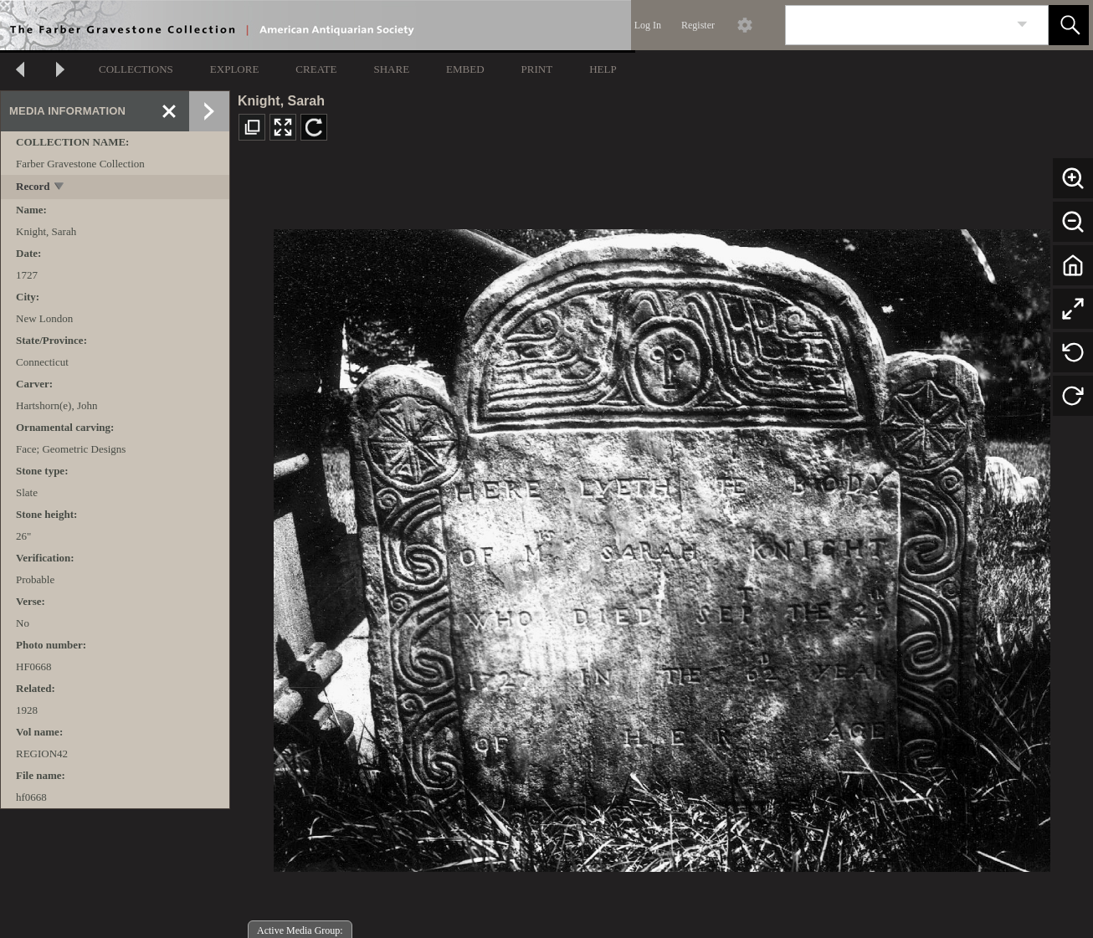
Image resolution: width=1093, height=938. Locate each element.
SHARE (391, 69)
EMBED (465, 69)
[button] (1069, 25)
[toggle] (60, 188)
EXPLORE (234, 69)
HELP (603, 69)
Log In (647, 25)
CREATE (315, 69)
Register (698, 25)
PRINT (537, 69)
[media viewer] (661, 546)
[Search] (897, 25)
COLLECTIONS (136, 69)
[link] (1022, 24)
